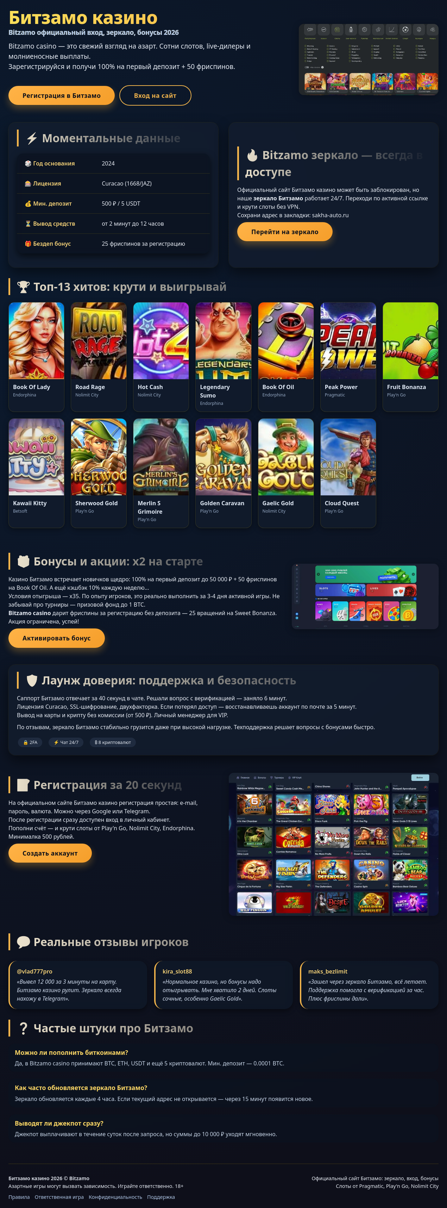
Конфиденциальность (115, 1197)
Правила (19, 1197)
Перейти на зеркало (285, 231)
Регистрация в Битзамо (62, 95)
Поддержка (161, 1197)
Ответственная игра (59, 1197)
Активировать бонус (57, 638)
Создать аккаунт (50, 853)
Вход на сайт (155, 95)
